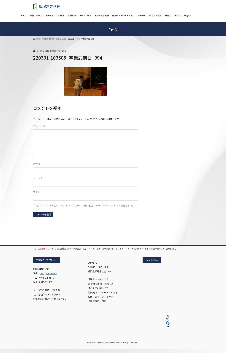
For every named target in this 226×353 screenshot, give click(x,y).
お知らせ (162, 249)
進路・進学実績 (121, 249)
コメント (39, 126)
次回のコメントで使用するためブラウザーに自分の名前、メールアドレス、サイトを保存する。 (85, 205)
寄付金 (38, 252)
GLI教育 (77, 249)
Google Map (152, 263)
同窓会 (48, 252)
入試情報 (66, 249)
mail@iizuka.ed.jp (49, 277)
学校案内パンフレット (47, 263)
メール (38, 178)
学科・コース (103, 249)
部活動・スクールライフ (143, 249)
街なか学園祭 (176, 249)
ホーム (38, 249)
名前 (37, 164)
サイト (36, 191)
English (59, 252)
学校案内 (89, 249)
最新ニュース (51, 249)
